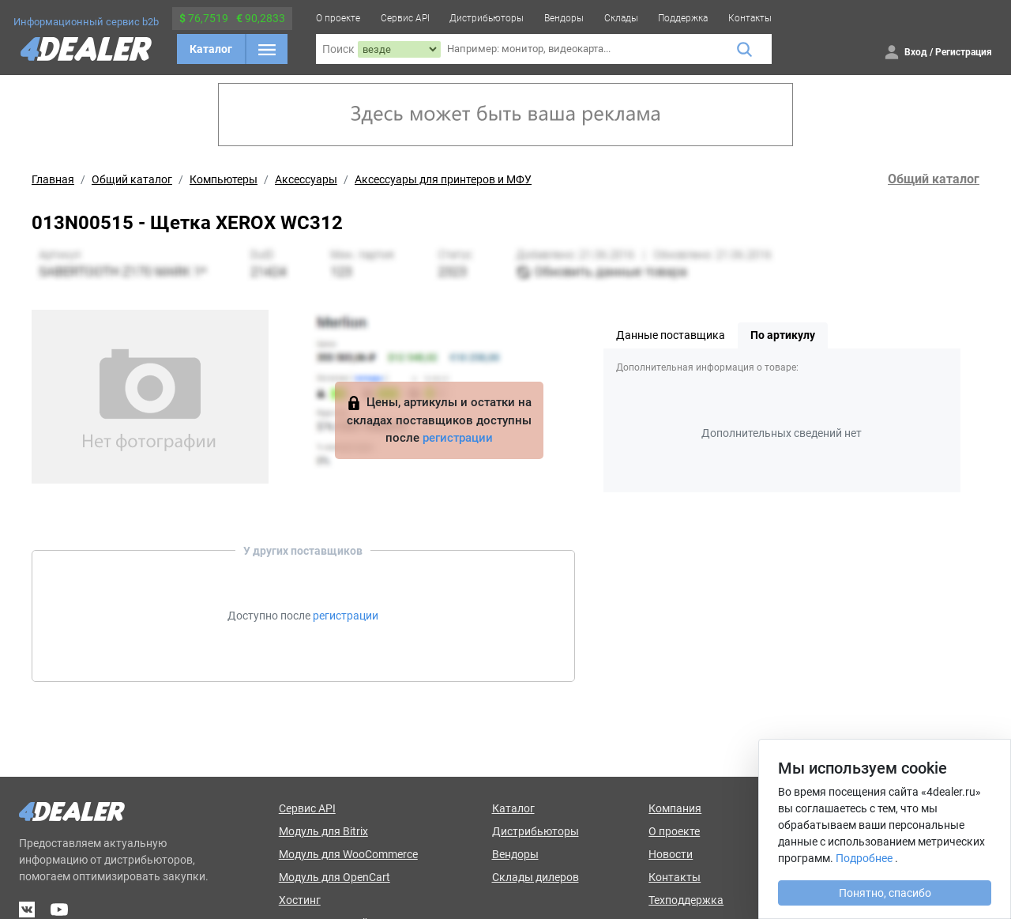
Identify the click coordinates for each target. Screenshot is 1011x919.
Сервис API (405, 18)
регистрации (458, 438)
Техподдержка (685, 900)
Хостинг (300, 900)
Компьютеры (223, 179)
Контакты (750, 18)
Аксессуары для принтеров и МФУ (443, 179)
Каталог (211, 49)
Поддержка (683, 18)
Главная (53, 179)
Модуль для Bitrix (323, 831)
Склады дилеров (535, 877)
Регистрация (963, 52)
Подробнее (864, 858)
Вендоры (564, 18)
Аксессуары (306, 179)
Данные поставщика (670, 335)
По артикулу (782, 335)
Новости (670, 854)
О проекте (338, 18)
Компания (674, 808)
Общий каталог (132, 179)
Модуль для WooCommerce (348, 854)
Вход (915, 52)
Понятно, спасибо (885, 893)
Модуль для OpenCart (334, 877)
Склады (621, 18)
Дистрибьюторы (486, 18)
